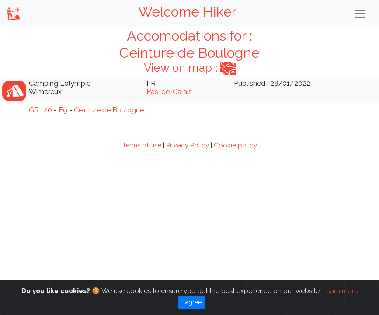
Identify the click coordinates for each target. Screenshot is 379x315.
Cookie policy (235, 145)
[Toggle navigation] (360, 13)
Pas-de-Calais (169, 92)
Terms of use (141, 145)
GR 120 (40, 110)
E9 (63, 110)
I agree (192, 302)
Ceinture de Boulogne (109, 110)
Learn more (340, 291)
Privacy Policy (187, 145)
